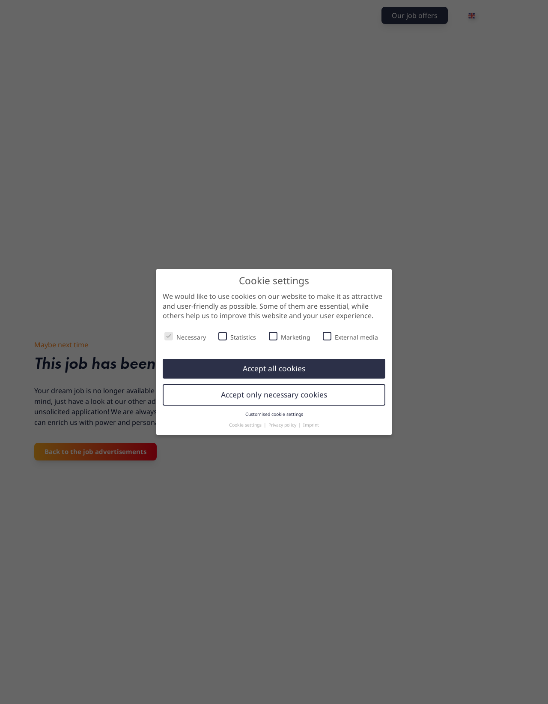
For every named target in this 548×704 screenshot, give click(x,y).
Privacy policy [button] (283, 425)
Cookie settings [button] (246, 425)
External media (350, 336)
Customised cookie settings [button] (274, 414)
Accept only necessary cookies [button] (274, 394)
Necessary (185, 336)
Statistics (237, 336)
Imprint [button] (311, 425)
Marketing (289, 336)
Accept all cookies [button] (274, 368)
